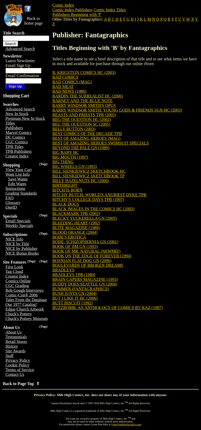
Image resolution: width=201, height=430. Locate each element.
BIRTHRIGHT (64, 185)
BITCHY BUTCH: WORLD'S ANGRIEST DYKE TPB (99, 195)
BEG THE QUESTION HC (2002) (81, 119)
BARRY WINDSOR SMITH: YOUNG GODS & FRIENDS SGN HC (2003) (117, 110)
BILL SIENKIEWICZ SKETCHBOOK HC (89, 171)
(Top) (43, 164)
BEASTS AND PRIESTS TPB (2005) (84, 115)
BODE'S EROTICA (69, 237)
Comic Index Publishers (72, 10)
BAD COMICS (65, 77)
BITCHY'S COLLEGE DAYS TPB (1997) (88, 199)
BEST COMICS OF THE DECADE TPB (87, 133)
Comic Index (63, 5)
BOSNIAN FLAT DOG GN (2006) (81, 260)
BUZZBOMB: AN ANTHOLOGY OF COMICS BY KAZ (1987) (107, 307)
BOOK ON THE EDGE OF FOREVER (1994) (91, 256)
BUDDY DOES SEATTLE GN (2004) (84, 284)
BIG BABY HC (65, 152)
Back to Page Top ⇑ (21, 383)
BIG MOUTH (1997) (70, 157)
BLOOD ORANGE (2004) (74, 232)
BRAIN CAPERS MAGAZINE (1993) (85, 279)
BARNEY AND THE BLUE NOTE (82, 100)
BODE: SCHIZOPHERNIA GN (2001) (85, 242)
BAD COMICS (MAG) (72, 82)
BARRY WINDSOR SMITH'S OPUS (84, 105)
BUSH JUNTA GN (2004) (74, 293)
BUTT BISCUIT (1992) (72, 303)
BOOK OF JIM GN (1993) (75, 246)
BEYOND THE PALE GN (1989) (80, 148)
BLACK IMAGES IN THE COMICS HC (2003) (93, 209)
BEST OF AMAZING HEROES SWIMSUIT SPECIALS (100, 143)
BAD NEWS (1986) (69, 91)
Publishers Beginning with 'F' (77, 14)
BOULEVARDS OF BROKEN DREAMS (87, 265)
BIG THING (63, 162)
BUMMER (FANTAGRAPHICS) (80, 289)
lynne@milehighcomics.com (126, 424)
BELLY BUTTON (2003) (74, 129)
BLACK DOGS (65, 204)
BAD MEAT (63, 86)
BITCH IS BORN (67, 190)
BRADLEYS (63, 270)
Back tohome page (33, 20)
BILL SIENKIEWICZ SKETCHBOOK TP (88, 176)
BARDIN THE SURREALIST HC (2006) (87, 96)
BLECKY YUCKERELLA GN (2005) (84, 218)
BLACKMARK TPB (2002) (76, 213)
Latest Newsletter (20, 61)
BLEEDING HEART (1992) (76, 223)
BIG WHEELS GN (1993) (74, 166)
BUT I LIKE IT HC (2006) (75, 298)
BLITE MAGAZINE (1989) (76, 227)
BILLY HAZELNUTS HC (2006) (80, 180)
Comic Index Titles (110, 10)
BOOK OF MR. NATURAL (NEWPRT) (86, 251)
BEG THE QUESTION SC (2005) (81, 124)
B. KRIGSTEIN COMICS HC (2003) (83, 72)
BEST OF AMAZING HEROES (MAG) (86, 138)
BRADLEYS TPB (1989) (73, 274)
